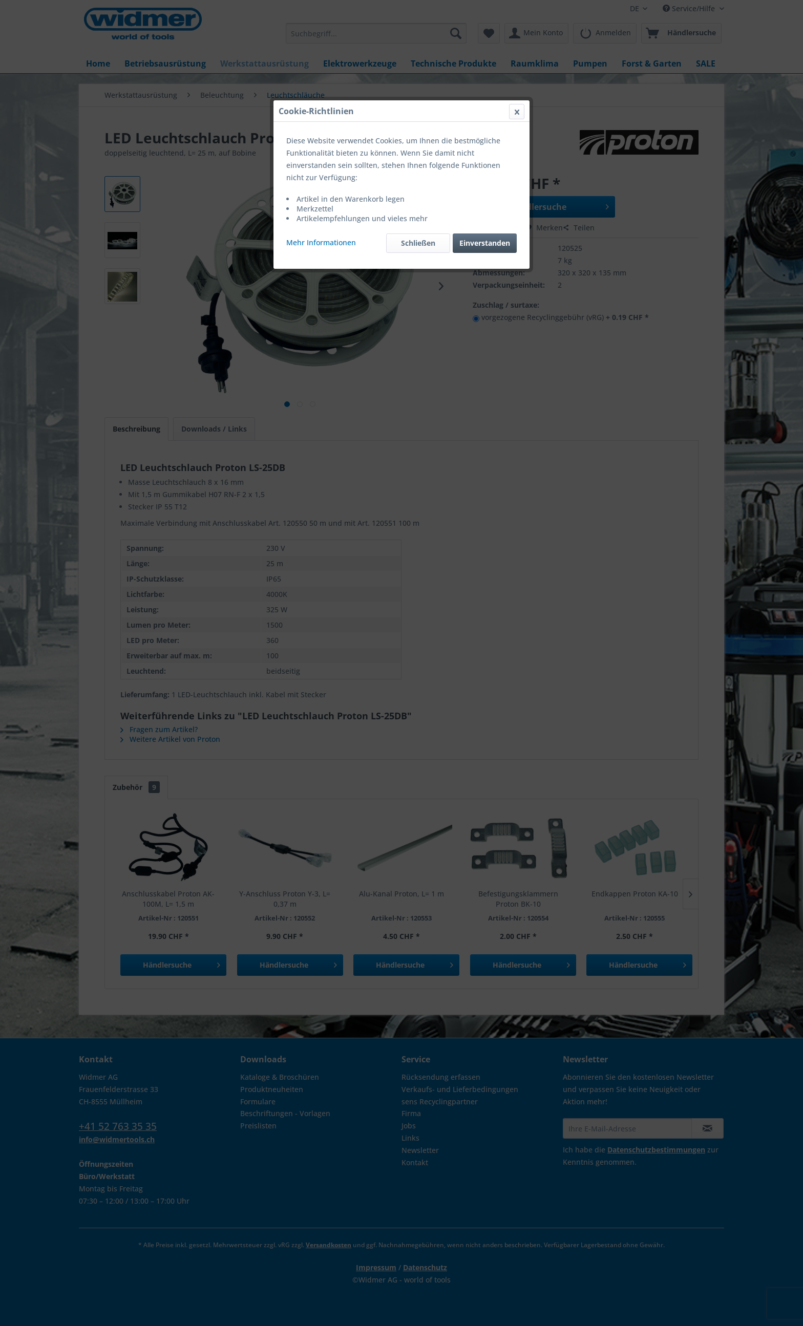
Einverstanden (484, 243)
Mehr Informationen (321, 242)
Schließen (418, 243)
